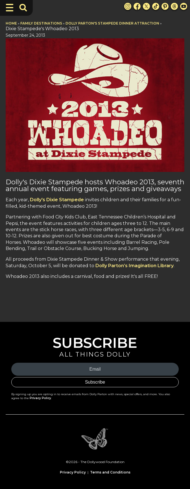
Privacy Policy (40, 398)
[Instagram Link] (127, 6)
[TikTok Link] (155, 6)
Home (11, 23)
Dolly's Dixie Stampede (57, 199)
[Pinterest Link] (165, 6)
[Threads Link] (174, 6)
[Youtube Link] (183, 6)
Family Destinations (41, 23)
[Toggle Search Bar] (23, 8)
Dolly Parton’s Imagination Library (134, 265)
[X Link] (146, 6)
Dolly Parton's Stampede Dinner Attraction (112, 23)
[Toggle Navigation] (10, 8)
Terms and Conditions (110, 472)
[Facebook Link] (137, 6)
